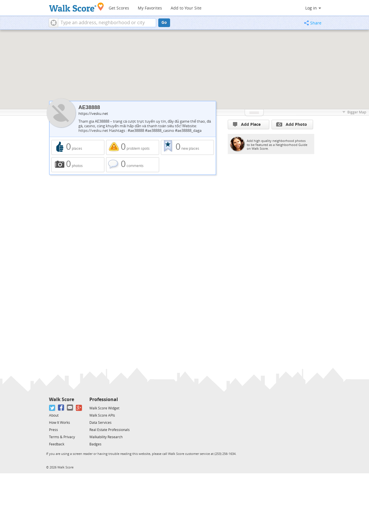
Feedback (56, 444)
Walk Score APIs (102, 415)
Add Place (247, 124)
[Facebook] (61, 408)
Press (53, 430)
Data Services (100, 423)
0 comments (132, 164)
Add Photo (291, 124)
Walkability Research (106, 437)
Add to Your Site (186, 8)
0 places (78, 147)
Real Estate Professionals (109, 430)
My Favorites (150, 8)
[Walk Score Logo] (76, 7)
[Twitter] (52, 408)
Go (164, 22)
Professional (103, 399)
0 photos (78, 164)
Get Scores (119, 8)
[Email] (70, 408)
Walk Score (61, 399)
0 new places (187, 147)
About (54, 415)
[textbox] (107, 22)
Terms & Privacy (62, 437)
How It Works (59, 423)
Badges (95, 444)
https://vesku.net (93, 113)
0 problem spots (132, 147)
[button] (53, 22)
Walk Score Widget (104, 408)
